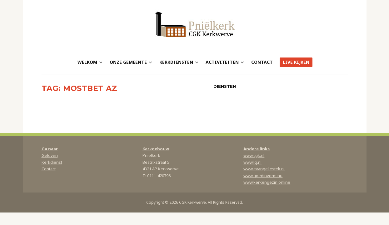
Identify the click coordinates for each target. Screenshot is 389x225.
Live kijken (296, 62)
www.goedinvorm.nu (262, 175)
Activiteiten (222, 62)
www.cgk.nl (253, 155)
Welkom (87, 62)
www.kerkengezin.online (266, 182)
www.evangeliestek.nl (264, 169)
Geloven (50, 155)
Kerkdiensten (176, 62)
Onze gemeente (128, 62)
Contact (262, 62)
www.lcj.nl (252, 162)
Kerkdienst (52, 162)
